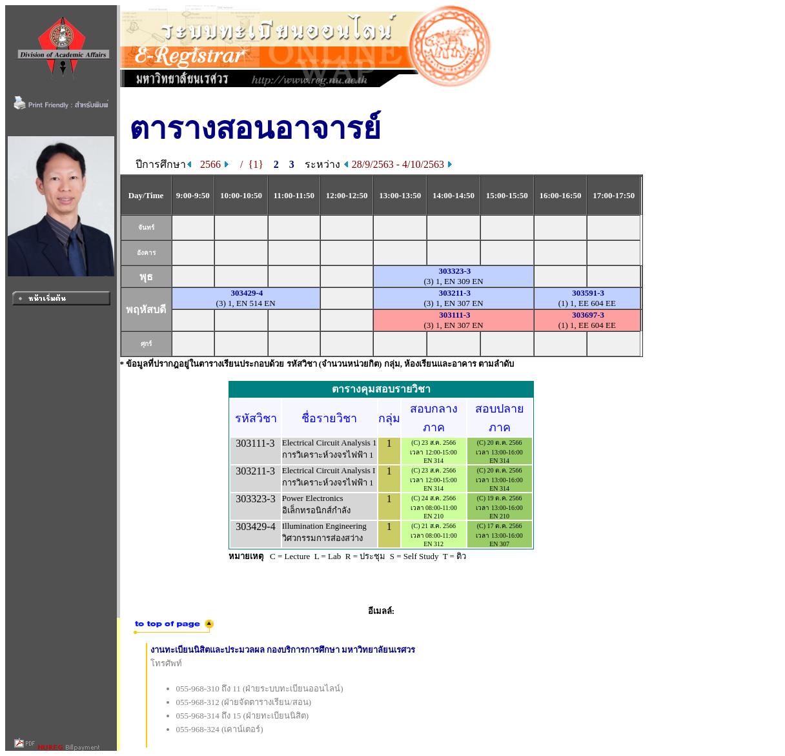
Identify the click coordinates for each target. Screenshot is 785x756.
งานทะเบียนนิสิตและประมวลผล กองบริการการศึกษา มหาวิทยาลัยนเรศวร (283, 650)
